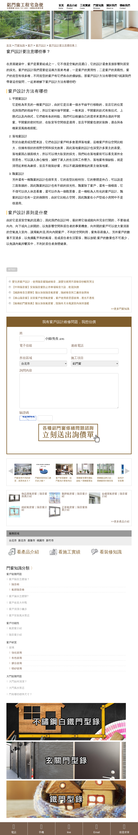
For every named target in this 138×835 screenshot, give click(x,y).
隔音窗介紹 (15, 640)
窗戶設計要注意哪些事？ (63, 45)
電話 (14, 829)
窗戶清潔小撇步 (18, 614)
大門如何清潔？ (18, 687)
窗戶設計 (41, 45)
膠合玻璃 (17, 668)
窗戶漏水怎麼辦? (18, 601)
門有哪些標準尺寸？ (20, 700)
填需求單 (124, 829)
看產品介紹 (28, 557)
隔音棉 (15, 590)
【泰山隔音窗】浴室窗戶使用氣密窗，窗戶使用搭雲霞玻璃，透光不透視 (53, 298)
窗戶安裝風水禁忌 (19, 621)
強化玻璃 (17, 658)
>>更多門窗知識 (120, 309)
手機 (41, 829)
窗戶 (30, 45)
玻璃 (11, 653)
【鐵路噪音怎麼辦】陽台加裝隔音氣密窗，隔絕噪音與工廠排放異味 (50, 292)
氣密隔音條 (18, 595)
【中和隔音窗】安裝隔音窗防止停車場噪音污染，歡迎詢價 (45, 287)
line (69, 829)
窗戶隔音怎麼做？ (19, 585)
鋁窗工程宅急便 (25, 6)
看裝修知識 (111, 557)
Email (96, 829)
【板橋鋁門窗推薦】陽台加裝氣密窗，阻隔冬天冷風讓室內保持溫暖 (50, 303)
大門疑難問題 (14, 682)
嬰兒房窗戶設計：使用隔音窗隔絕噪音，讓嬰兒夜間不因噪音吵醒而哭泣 (53, 281)
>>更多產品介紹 (120, 527)
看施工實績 (69, 557)
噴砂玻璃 (17, 674)
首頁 (9, 45)
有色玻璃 (17, 663)
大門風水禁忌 (16, 693)
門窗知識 (20, 45)
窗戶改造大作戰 (18, 608)
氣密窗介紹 (15, 634)
